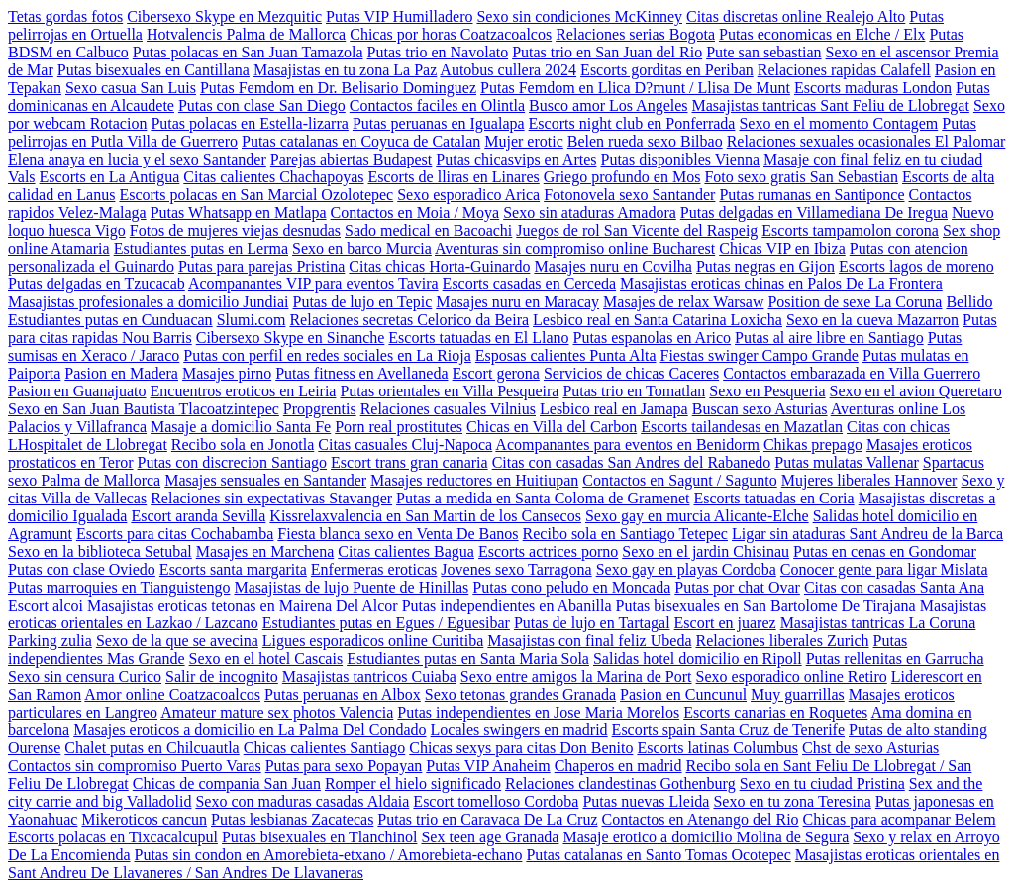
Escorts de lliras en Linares (453, 176)
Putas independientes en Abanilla (507, 605)
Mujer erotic (523, 141)
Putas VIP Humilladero (399, 16)
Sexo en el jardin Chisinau (705, 551)
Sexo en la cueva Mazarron (872, 319)
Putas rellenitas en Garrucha (895, 658)
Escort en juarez (725, 622)
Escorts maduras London (873, 87)
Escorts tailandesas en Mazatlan (742, 426)
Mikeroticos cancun (144, 819)
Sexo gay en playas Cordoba (686, 569)
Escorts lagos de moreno (916, 266)
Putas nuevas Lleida (645, 801)
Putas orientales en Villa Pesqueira (449, 391)
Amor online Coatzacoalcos (172, 694)
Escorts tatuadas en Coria (773, 498)
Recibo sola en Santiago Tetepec (625, 533)
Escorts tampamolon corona (850, 230)
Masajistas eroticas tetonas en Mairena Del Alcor (242, 605)
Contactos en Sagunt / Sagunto (679, 480)
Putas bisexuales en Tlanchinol (319, 837)
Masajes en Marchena (265, 551)
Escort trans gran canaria (409, 462)
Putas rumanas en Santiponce (811, 194)
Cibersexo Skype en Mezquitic (224, 16)
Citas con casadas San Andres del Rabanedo (631, 462)
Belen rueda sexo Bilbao (645, 141)
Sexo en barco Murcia (362, 248)
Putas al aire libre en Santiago (829, 337)
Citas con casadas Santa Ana (894, 587)
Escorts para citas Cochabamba (174, 533)
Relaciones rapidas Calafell (844, 69)
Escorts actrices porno (548, 551)
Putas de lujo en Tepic (363, 301)
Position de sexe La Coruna (854, 301)
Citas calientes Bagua (406, 551)
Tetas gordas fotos (65, 16)
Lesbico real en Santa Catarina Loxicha (657, 319)
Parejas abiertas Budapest (351, 159)
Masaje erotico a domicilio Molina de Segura (705, 837)
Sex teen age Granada (489, 837)
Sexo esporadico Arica (468, 194)
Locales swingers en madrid (519, 730)
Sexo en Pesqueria (767, 391)
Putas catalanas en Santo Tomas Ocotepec (658, 854)
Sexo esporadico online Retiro (791, 676)
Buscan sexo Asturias (760, 408)
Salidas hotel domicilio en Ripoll (697, 658)
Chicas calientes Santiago (325, 747)
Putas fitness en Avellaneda (361, 373)
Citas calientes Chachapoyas (273, 176)
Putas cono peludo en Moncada (571, 587)
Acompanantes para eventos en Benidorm (627, 444)
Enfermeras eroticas (374, 569)
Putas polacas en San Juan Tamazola (248, 52)
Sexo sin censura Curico (84, 676)
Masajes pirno (226, 373)
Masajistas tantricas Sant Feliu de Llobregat (830, 105)
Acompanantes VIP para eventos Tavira (313, 284)
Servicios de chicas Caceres (631, 373)
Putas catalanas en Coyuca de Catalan (361, 141)
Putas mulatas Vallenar (846, 462)
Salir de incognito (221, 676)
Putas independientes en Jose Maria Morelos (538, 712)
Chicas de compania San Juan (227, 783)
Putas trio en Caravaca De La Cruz (487, 819)
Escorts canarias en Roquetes (775, 712)
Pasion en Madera (121, 373)
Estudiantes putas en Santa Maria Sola (468, 658)
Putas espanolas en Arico (652, 337)
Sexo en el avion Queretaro (916, 391)
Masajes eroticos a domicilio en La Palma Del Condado (249, 730)
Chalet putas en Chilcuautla (151, 747)
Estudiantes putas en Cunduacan (110, 319)
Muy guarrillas (798, 694)
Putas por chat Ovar (737, 587)
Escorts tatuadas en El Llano (478, 337)
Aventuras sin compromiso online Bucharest (575, 248)
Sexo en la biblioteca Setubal (100, 551)
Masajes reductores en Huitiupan (474, 480)
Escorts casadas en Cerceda (529, 284)
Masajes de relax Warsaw (683, 301)
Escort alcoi (45, 605)
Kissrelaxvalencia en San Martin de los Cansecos (425, 515)
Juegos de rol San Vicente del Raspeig (637, 230)
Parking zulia (50, 640)
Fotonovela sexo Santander (629, 194)
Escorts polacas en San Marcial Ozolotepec (256, 194)
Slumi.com (251, 319)
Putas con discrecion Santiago (233, 462)
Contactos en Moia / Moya (415, 212)
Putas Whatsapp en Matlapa (239, 212)
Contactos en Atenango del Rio (700, 819)
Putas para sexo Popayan (344, 765)
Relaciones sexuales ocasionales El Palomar (866, 141)
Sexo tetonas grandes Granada (520, 694)
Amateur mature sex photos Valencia (276, 712)
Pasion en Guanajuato (77, 391)
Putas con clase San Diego (262, 105)
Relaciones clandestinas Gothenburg (620, 783)
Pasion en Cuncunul (683, 694)
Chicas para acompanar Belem (899, 819)
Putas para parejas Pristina (261, 266)
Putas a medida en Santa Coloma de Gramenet (542, 498)
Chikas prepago (812, 444)
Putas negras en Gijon (765, 266)
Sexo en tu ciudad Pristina (822, 783)
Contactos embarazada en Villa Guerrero (851, 373)
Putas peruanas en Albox (342, 694)
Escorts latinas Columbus (717, 747)
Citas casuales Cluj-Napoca (405, 444)
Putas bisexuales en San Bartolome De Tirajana (766, 605)
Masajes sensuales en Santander (265, 480)
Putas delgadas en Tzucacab (96, 284)
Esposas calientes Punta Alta (566, 355)
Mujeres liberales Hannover (869, 480)
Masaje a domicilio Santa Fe (241, 426)
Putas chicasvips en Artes (516, 159)
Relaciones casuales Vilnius (448, 408)
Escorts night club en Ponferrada (632, 123)
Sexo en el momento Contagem (838, 123)
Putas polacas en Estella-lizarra (249, 123)
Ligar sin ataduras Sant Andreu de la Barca (867, 533)
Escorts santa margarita (233, 569)
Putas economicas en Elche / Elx (822, 34)
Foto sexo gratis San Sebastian (801, 176)
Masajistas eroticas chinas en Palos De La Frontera (781, 284)
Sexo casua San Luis (130, 87)
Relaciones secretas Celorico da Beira (409, 319)
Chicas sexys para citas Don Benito (521, 747)
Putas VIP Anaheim (488, 765)
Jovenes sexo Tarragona (516, 569)
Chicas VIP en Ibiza (782, 248)
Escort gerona (496, 373)
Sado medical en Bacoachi (428, 230)
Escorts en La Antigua (110, 176)
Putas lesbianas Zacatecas (292, 819)
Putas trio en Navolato (438, 52)
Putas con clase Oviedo (81, 569)
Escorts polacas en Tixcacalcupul (113, 837)
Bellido (969, 301)
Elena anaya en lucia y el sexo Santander (137, 159)
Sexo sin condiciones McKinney (579, 16)
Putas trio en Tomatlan (633, 391)
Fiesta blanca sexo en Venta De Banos (397, 533)
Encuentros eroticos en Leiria (244, 391)
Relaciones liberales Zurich (781, 640)
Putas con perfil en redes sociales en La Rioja (327, 355)
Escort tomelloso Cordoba (495, 801)
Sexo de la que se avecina (177, 640)
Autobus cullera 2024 (508, 69)
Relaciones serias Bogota (635, 34)
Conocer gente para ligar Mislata (884, 569)
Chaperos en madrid (618, 765)
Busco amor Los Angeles (608, 105)
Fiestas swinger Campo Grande (758, 355)
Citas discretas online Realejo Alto (795, 16)
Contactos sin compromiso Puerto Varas (134, 765)
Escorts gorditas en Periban (667, 69)
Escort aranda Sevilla (198, 515)
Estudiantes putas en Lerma (201, 248)
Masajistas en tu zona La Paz (345, 69)
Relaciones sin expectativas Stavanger (271, 498)
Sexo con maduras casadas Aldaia (302, 801)
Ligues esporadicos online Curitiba (373, 640)
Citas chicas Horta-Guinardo (439, 266)
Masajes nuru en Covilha (613, 266)
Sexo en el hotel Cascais (266, 658)
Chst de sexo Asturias (870, 747)
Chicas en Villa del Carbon (551, 426)
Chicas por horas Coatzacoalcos (451, 34)
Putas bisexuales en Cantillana (153, 69)
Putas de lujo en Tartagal (592, 622)
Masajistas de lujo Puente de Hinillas (351, 587)
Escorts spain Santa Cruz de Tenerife (728, 730)
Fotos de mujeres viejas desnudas (235, 230)
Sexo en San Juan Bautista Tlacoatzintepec (143, 408)
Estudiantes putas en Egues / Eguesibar (386, 622)
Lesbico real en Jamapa (614, 408)
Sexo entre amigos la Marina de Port (576, 676)
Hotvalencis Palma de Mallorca (246, 34)
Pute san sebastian (763, 52)
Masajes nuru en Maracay (517, 301)
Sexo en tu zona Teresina (791, 801)
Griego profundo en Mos (622, 176)
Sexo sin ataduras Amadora (589, 212)
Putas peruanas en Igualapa (439, 123)
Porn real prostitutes (398, 426)
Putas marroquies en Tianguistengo (119, 587)
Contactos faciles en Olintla (437, 105)
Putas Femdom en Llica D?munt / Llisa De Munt (635, 87)
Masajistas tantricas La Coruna (878, 622)
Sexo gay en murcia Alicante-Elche (697, 515)
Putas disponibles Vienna (680, 159)
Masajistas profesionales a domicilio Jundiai (148, 301)
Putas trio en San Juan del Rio (607, 52)
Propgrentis (319, 408)
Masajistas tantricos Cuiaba (369, 676)
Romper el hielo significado (413, 783)
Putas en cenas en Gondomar (884, 551)
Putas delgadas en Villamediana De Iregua (814, 212)
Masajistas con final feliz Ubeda (589, 640)
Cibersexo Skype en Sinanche (290, 337)
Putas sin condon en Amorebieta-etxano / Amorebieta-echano (329, 854)
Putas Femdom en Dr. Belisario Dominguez (338, 87)
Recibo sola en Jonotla (242, 444)
